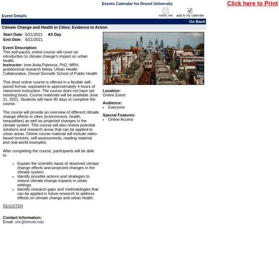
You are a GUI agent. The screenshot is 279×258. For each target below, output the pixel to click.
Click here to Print (252, 3)
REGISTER (13, 206)
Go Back (197, 21)
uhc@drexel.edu (29, 222)
